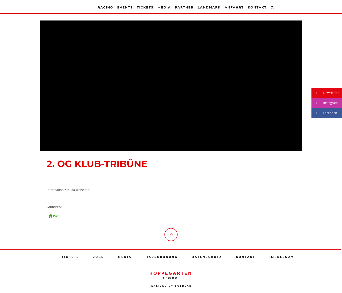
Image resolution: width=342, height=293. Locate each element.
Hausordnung (162, 257)
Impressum (281, 257)
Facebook (324, 113)
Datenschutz (207, 257)
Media (164, 7)
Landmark (209, 7)
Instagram (324, 103)
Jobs (98, 257)
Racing (105, 7)
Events (125, 7)
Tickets (145, 7)
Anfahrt (234, 7)
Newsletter (325, 93)
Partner (184, 7)
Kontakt (257, 7)
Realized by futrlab (170, 285)
